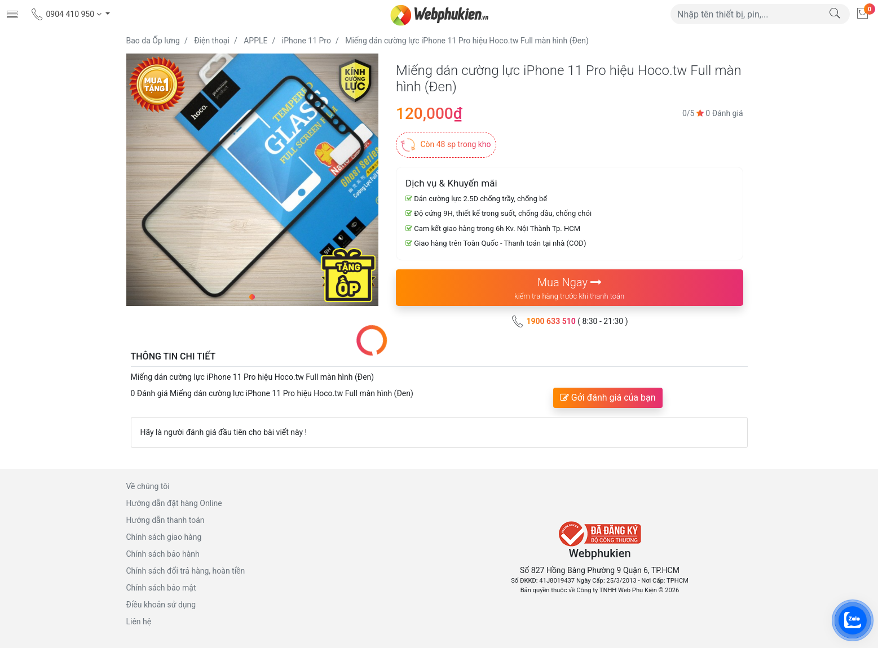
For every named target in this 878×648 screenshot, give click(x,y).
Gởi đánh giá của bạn (608, 397)
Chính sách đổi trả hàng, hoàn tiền (185, 570)
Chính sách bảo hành (163, 553)
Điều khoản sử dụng (161, 604)
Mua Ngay (569, 289)
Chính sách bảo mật (161, 587)
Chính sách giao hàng (164, 537)
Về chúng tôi (148, 486)
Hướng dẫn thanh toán (165, 520)
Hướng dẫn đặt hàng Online (174, 503)
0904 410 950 (66, 14)
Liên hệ (139, 621)
